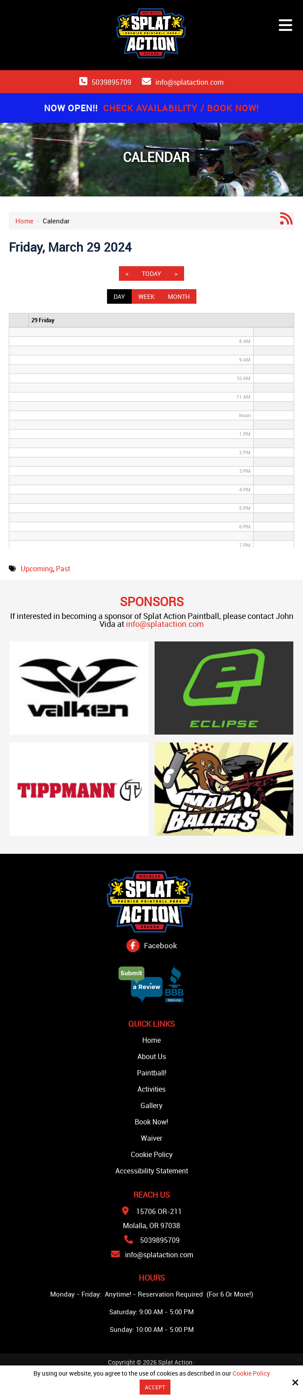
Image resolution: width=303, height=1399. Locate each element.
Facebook (160, 945)
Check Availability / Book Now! (181, 108)
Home (24, 220)
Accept (155, 1387)
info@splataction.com (189, 82)
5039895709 (111, 82)
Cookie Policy (251, 1373)
